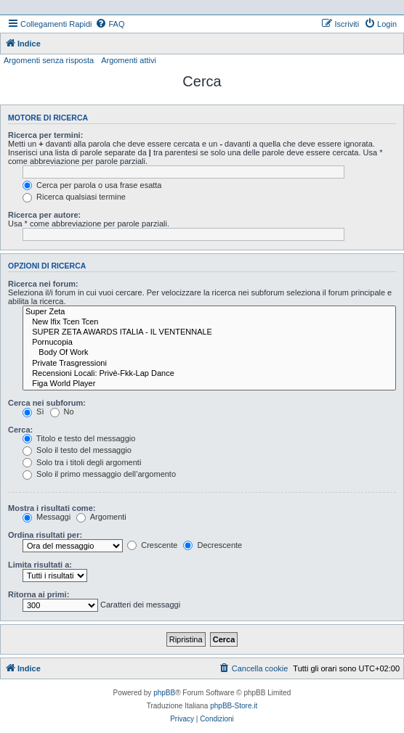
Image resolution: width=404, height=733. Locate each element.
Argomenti (101, 516)
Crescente (152, 545)
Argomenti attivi (128, 60)
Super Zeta (209, 312)
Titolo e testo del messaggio (79, 438)
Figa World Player (209, 384)
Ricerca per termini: (45, 135)
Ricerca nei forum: (43, 283)
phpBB (164, 693)
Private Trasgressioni (209, 364)
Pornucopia (209, 342)
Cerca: (20, 429)
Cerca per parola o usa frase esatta (92, 185)
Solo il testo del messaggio (77, 450)
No (62, 411)
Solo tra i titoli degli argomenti (82, 462)
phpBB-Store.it (233, 706)
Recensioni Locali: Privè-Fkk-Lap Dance (209, 374)
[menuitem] (109, 24)
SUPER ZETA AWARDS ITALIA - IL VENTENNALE (209, 332)
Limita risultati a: (40, 564)
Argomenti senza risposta (49, 60)
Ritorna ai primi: (38, 594)
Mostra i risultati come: (51, 508)
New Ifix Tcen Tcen (209, 322)
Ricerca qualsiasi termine (74, 196)
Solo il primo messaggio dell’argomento (99, 474)
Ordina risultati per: (45, 535)
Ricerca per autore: (44, 214)
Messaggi (46, 516)
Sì (33, 411)
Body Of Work (209, 353)
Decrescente (212, 545)
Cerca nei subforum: (47, 402)
